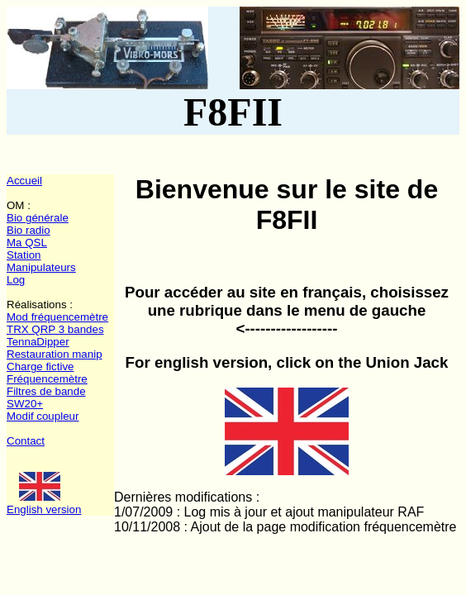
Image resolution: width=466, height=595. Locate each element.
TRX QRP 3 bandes (55, 329)
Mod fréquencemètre (57, 317)
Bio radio (28, 230)
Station (24, 255)
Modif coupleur (42, 416)
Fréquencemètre (47, 379)
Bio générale (38, 218)
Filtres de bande (46, 391)
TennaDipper (38, 342)
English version (44, 509)
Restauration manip (54, 354)
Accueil (24, 180)
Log (16, 280)
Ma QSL (27, 242)
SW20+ (25, 403)
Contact (26, 441)
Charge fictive (40, 366)
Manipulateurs (41, 267)
